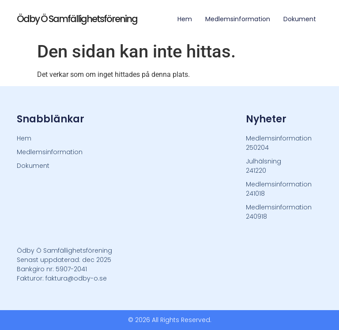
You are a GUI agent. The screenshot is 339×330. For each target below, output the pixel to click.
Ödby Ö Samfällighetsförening (77, 18)
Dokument (299, 19)
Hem (184, 19)
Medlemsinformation (237, 19)
